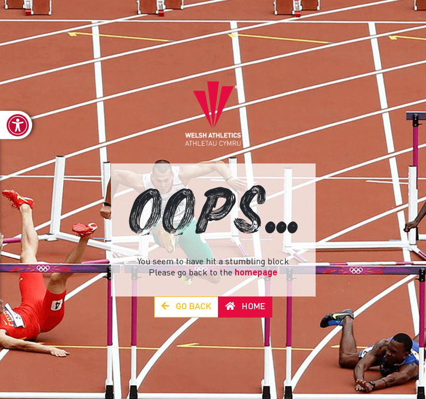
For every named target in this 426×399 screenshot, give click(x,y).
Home (245, 306)
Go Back (186, 306)
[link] (16, 125)
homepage (256, 273)
